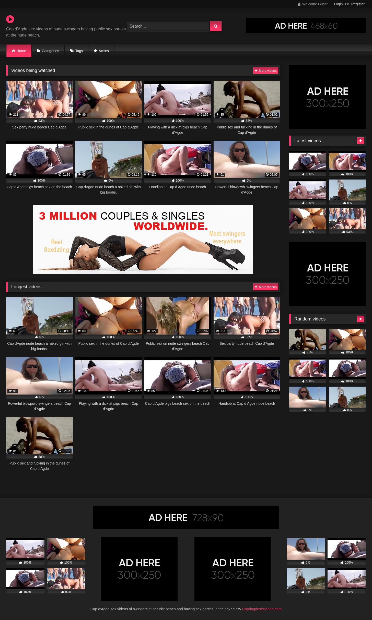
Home (21, 51)
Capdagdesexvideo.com (262, 609)
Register (358, 4)
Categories (50, 51)
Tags (79, 51)
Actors (104, 51)
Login (338, 4)
